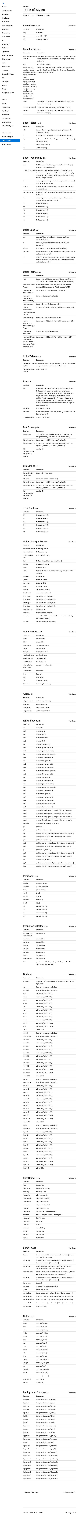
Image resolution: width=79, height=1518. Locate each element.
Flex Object (29, 1178)
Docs (31, 15)
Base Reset (29, 25)
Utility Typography (33, 541)
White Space (30, 720)
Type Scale (29, 508)
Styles (48, 15)
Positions (28, 876)
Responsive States (33, 926)
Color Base (29, 229)
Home (25, 15)
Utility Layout (30, 631)
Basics (4, 103)
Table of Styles (6, 140)
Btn (25, 381)
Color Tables (30, 356)
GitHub (41, 1513)
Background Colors (33, 1392)
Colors (26, 1316)
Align (26, 693)
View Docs (72, 26)
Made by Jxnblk (71, 1513)
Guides (5, 99)
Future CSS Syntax (8, 126)
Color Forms (30, 271)
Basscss (26, 6)
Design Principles (7, 137)
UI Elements (5, 115)
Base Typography (32, 157)
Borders (27, 1247)
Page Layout (6, 107)
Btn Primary (29, 427)
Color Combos (6, 144)
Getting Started (7, 10)
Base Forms (29, 49)
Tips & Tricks (6, 118)
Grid (25, 974)
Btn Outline (29, 466)
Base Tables (29, 122)
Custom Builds (6, 122)
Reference (40, 15)
